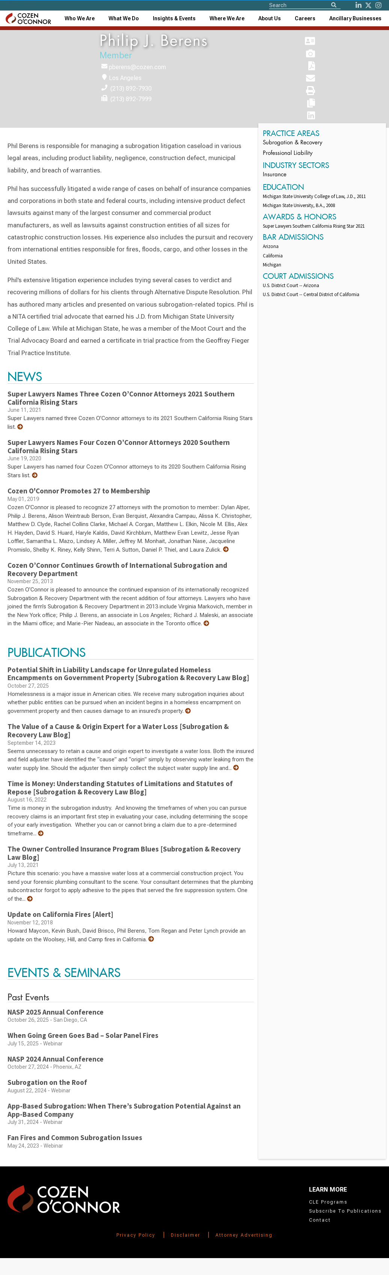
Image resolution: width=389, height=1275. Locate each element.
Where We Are (227, 18)
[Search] (333, 5)
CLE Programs (328, 1202)
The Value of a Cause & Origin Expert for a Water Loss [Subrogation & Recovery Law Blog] (118, 730)
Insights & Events (174, 18)
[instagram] (378, 5)
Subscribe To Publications (345, 1211)
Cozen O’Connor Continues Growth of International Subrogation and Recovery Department (117, 569)
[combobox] (174, 18)
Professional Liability (287, 153)
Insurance (274, 175)
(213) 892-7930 (131, 88)
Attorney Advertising (244, 1235)
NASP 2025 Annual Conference (56, 1011)
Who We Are (80, 18)
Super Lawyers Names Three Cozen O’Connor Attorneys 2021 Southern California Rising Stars (121, 398)
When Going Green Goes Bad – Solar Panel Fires (83, 1035)
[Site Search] (305, 4)
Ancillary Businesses (355, 18)
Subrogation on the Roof (47, 1082)
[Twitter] (368, 5)
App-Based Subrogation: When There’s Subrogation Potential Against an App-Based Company (124, 1110)
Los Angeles (125, 78)
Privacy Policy (135, 1235)
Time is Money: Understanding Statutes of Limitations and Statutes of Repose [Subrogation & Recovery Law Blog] (120, 787)
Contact (320, 1220)
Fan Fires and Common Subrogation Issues (75, 1137)
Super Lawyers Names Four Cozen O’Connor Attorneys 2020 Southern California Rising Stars (119, 446)
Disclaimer (185, 1235)
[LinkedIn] (359, 5)
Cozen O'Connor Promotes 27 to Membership (79, 490)
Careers (305, 18)
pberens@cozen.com (137, 67)
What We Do (124, 18)
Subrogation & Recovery (292, 143)
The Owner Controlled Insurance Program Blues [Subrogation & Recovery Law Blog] (124, 853)
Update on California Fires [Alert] (60, 914)
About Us (269, 18)
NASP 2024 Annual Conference (56, 1058)
